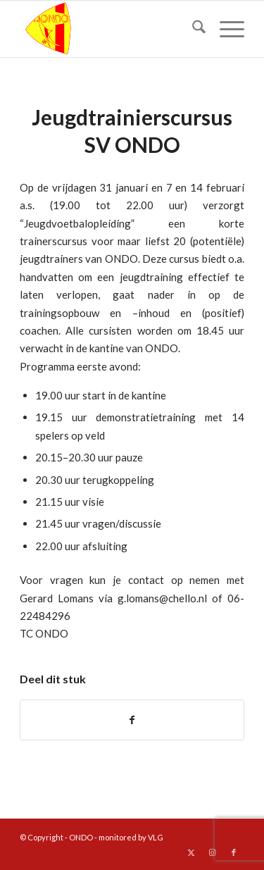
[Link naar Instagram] (212, 852)
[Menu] (225, 29)
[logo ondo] (109, 29)
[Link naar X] (191, 852)
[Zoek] (192, 29)
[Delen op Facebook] (132, 720)
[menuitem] (192, 29)
